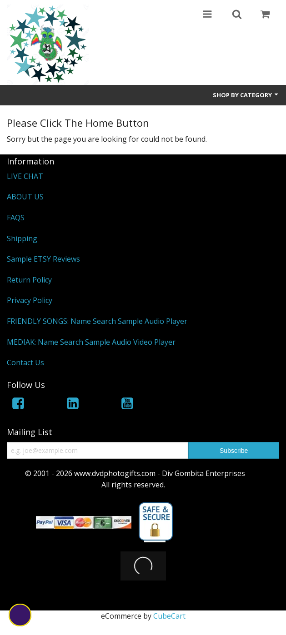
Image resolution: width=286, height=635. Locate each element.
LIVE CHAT (25, 176)
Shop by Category (246, 95)
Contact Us (25, 362)
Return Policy (29, 280)
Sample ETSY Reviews (43, 259)
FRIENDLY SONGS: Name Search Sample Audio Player (97, 321)
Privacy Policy (29, 300)
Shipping (22, 238)
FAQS (16, 218)
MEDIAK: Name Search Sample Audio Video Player (91, 342)
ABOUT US (25, 197)
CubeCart (169, 627)
